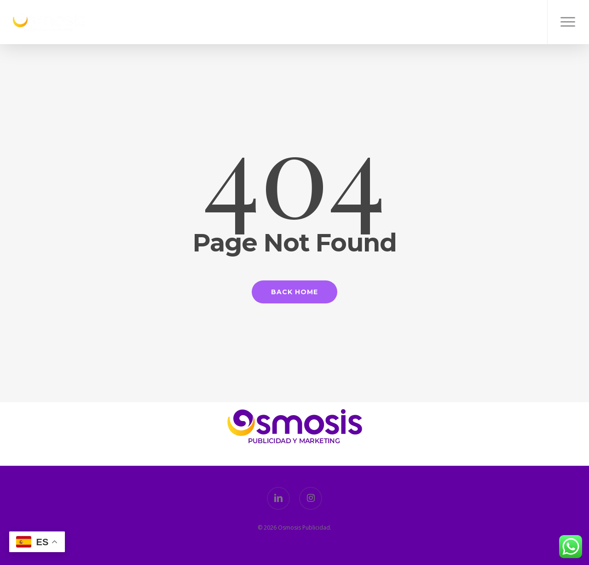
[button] (568, 22)
